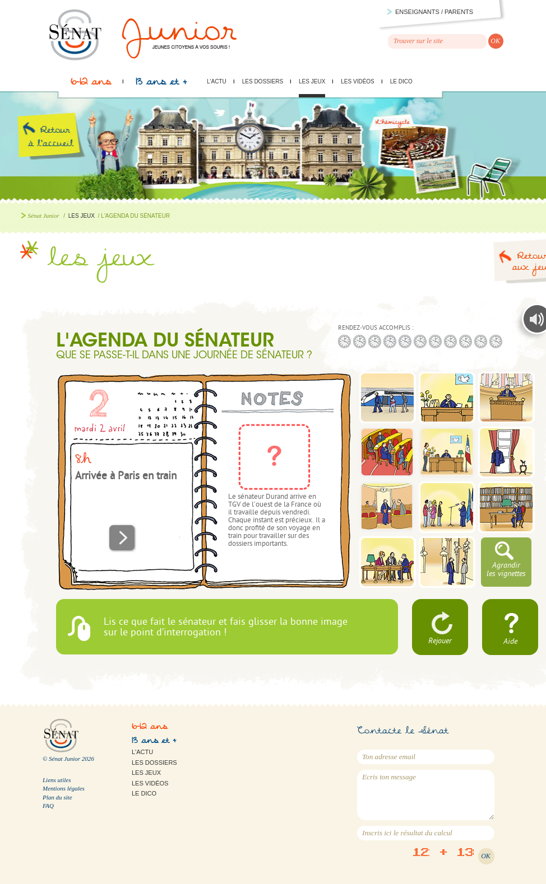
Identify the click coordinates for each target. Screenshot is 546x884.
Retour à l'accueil (60, 150)
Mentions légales (64, 788)
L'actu (216, 81)
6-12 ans (91, 84)
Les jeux (312, 81)
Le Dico (401, 81)
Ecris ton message (425, 795)
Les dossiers (262, 81)
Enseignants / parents (434, 11)
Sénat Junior (43, 215)
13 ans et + (161, 84)
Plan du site (57, 797)
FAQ (48, 805)
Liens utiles (57, 780)
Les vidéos (357, 81)
